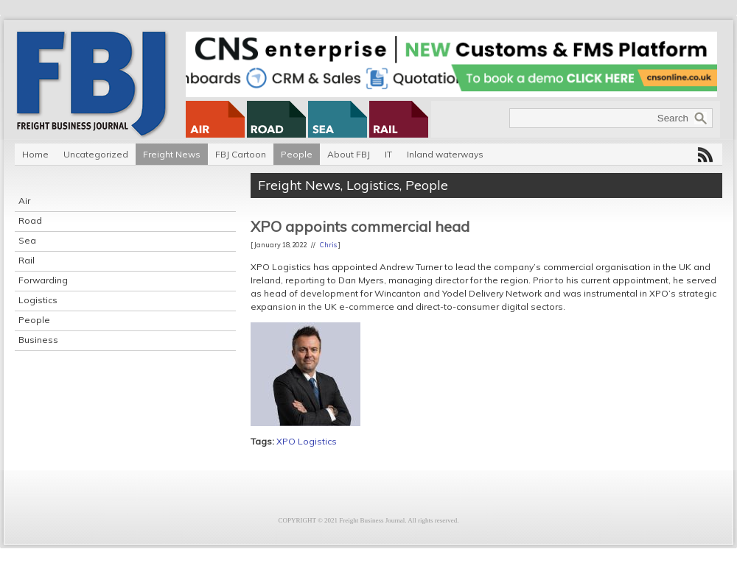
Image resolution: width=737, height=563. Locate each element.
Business (38, 339)
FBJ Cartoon (240, 154)
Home (35, 154)
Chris (328, 245)
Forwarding (43, 280)
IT (388, 154)
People (296, 154)
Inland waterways (445, 154)
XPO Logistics (306, 441)
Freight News (171, 154)
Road (30, 220)
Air (24, 200)
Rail (26, 260)
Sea (27, 240)
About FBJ (348, 154)
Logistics (37, 299)
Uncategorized (95, 154)
